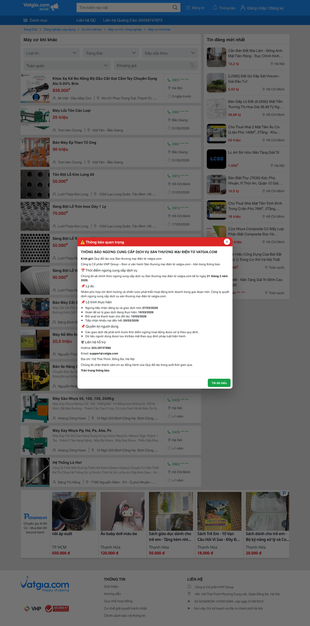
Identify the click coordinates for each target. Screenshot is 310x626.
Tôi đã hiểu (219, 383)
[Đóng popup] (227, 242)
